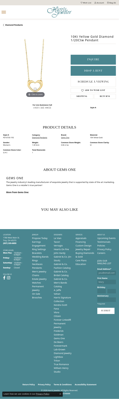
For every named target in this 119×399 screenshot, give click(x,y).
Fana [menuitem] (56, 308)
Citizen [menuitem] (57, 316)
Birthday (101, 287)
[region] (35, 66)
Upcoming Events (106, 238)
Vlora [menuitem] (56, 312)
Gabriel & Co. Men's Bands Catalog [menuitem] (61, 282)
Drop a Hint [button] (93, 71)
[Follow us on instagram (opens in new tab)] (8, 278)
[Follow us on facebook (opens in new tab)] (4, 278)
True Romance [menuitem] (61, 364)
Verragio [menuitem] (58, 245)
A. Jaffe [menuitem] (57, 290)
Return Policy (28, 384)
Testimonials (103, 241)
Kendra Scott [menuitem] (60, 304)
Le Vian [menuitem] (57, 238)
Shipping (82, 96)
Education (81, 264)
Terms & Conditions (63, 384)
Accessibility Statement (85, 384)
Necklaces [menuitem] (37, 264)
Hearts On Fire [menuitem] (61, 249)
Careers (101, 253)
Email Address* (104, 269)
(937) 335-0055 (42, 108)
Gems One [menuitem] (59, 338)
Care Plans (81, 260)
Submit (106, 311)
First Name (102, 278)
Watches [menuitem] (36, 282)
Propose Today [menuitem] (39, 238)
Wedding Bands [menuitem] (40, 256)
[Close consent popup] (60, 394)
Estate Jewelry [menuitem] (39, 278)
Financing (81, 241)
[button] (86, 2)
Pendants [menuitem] (37, 267)
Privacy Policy (104, 249)
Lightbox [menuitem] (58, 356)
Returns (105, 96)
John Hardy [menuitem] (59, 253)
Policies (101, 245)
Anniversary (102, 295)
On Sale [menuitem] (36, 293)
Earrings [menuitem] (36, 241)
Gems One (65, 137)
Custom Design (84, 245)
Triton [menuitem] (57, 360)
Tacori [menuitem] (57, 241)
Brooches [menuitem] (37, 297)
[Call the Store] (9, 243)
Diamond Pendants (14, 25)
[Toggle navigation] (3, 12)
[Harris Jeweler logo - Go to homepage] (59, 12)
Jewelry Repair (83, 249)
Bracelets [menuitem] (37, 253)
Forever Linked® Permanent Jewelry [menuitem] (62, 323)
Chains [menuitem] (35, 275)
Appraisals (81, 238)
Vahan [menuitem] (57, 293)
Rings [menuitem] (35, 260)
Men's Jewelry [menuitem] (39, 271)
